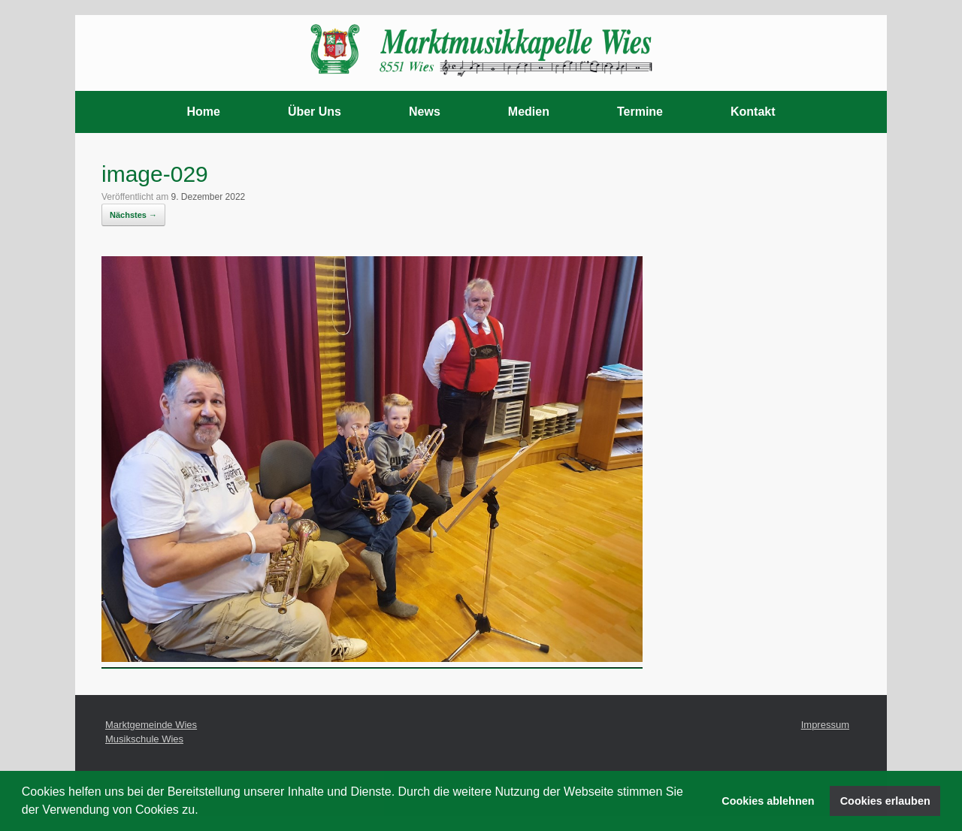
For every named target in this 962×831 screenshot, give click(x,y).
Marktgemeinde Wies (151, 724)
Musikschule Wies (144, 739)
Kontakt (753, 111)
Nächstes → (133, 214)
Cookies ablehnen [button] (768, 801)
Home (202, 111)
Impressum (825, 724)
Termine (640, 111)
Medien (528, 111)
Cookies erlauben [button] (885, 801)
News (424, 111)
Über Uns (314, 111)
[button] (203, 811)
